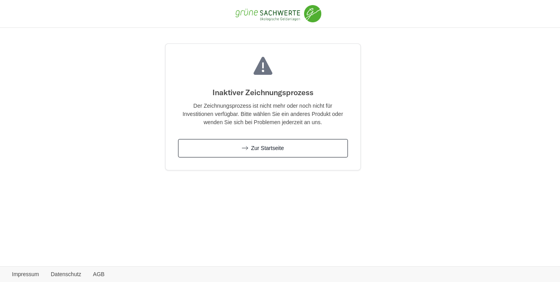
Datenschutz (66, 274)
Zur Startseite (263, 148)
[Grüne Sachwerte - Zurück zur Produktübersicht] (278, 13)
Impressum (25, 274)
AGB (99, 274)
